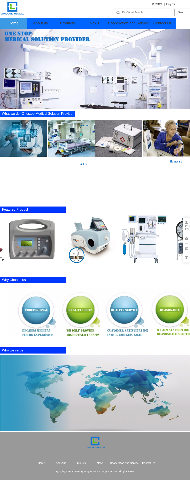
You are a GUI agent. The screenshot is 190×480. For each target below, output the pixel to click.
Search (182, 12)
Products (67, 23)
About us (40, 23)
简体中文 (157, 4)
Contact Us (162, 23)
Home (13, 23)
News (94, 23)
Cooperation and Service (128, 23)
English (170, 4)
